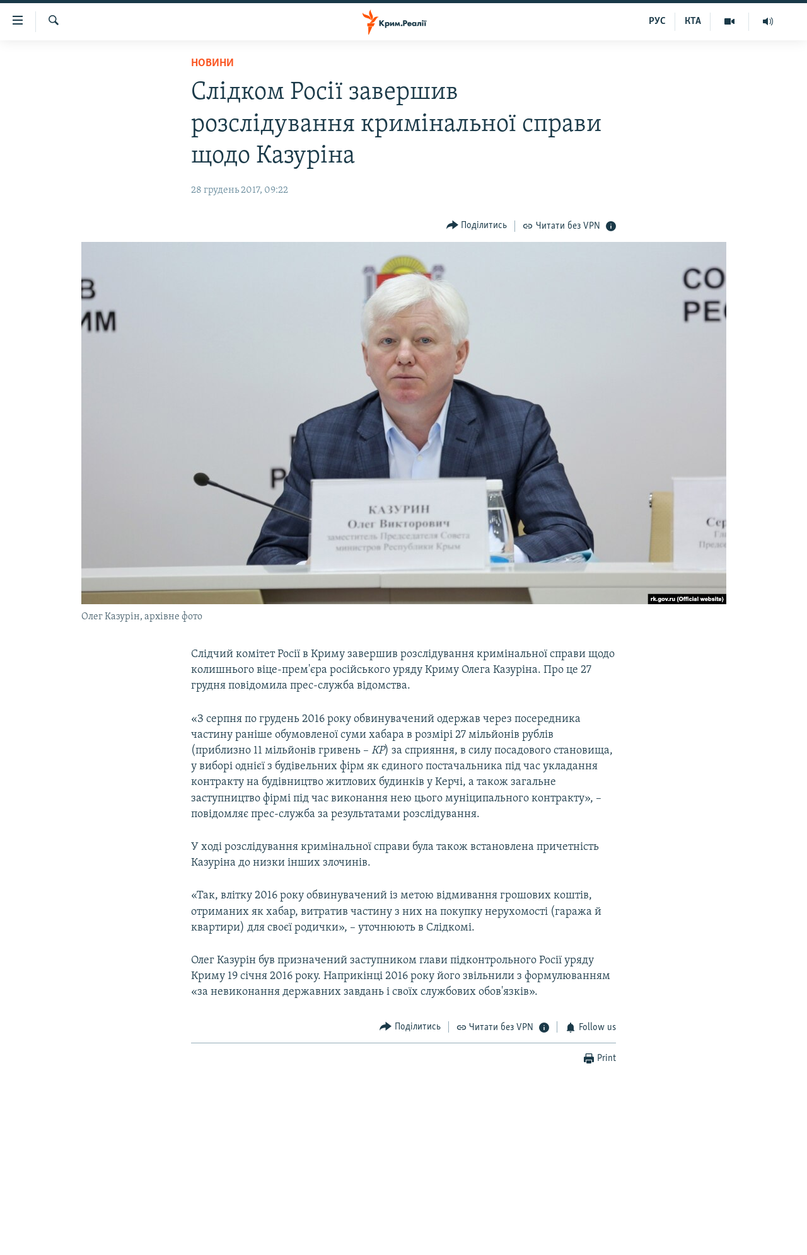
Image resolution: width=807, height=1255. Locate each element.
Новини (212, 63)
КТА (693, 21)
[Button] (477, 226)
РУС (657, 21)
